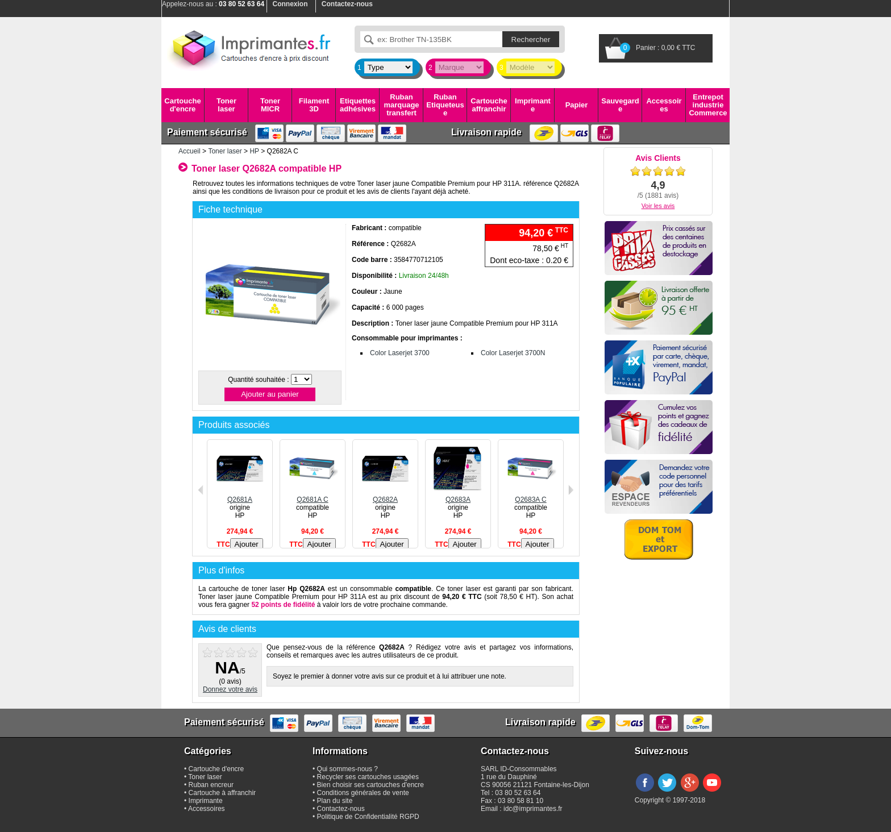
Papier (576, 105)
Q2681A (239, 496)
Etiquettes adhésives (358, 105)
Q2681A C (312, 496)
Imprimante (533, 105)
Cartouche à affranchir (222, 793)
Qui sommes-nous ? (347, 769)
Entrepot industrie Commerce (708, 105)
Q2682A (385, 496)
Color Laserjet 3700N (513, 353)
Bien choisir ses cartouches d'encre (370, 785)
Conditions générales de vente (363, 793)
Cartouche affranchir (489, 105)
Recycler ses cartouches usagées (368, 777)
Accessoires (663, 105)
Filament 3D (314, 105)
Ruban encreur (211, 785)
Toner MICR (270, 105)
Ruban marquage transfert (401, 105)
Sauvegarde (620, 105)
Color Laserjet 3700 (400, 353)
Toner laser (226, 105)
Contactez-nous (341, 809)
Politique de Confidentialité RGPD (368, 817)
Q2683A (458, 496)
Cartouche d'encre (182, 105)
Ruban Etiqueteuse (445, 105)
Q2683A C (530, 496)
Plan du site (335, 801)
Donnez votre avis (230, 689)
